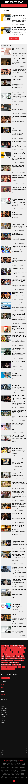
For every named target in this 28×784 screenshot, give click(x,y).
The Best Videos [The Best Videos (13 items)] (4, 662)
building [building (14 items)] (2, 649)
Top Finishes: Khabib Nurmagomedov (16, 80)
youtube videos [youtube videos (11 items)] (12, 668)
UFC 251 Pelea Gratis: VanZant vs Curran (19, 212)
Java (7, 776)
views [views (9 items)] (19, 666)
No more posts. (14, 38)
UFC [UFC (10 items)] (16, 666)
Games (2, 744)
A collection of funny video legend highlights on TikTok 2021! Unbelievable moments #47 (19, 482)
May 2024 (3, 706)
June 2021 (3, 720)
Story (2, 770)
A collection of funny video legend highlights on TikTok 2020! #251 (18, 425)
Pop (18, 766)
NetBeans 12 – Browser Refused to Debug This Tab (19, 627)
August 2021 (3, 716)
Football (22, 771)
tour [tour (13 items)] (8, 666)
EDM (11, 766)
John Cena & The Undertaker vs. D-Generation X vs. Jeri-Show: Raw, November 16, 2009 (19, 280)
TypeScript (11, 777)
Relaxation (3, 767)
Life (17, 768)
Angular (2, 776)
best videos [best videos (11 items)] (3, 647)
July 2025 (3, 702)
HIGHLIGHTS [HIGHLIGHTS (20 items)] (20, 654)
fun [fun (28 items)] (2, 654)
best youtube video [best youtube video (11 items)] (11, 647)
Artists (8, 764)
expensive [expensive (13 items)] (16, 651)
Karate (3, 773)
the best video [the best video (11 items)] (20, 660)
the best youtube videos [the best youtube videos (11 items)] (6, 664)
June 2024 (3, 704)
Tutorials (2, 746)
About (23, 760)
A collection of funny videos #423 (18, 459)
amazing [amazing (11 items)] (7, 645)
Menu (2, 5)
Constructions (22, 767)
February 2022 (3, 708)
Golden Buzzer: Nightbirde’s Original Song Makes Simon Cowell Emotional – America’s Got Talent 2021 (18, 527)
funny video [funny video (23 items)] (7, 654)
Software (2, 750)
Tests (13, 774)
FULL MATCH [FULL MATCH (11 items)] (21, 651)
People (16, 767)
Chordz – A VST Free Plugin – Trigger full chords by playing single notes (18, 153)
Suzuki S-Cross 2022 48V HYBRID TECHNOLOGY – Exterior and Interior (19, 15)
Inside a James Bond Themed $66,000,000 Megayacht (18, 303)
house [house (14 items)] (2, 656)
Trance (12, 767)
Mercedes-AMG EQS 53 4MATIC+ (19, 27)
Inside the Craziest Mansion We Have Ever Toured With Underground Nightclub (19, 411)
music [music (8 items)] (7, 658)
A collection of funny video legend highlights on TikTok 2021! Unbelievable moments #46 (19, 166)
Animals (2, 727)
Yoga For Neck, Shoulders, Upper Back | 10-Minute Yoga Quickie (19, 436)
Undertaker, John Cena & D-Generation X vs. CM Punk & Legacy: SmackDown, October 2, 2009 (19, 397)
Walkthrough (23, 777)
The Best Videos (14, 2)
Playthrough (22, 770)
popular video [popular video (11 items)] (21, 658)
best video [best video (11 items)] (21, 645)
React (6, 777)
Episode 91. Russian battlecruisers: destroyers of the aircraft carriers (19, 567)
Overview (16, 770)
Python (2, 777)
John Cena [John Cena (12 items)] (8, 656)
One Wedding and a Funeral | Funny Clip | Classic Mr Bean (18, 492)
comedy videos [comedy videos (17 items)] (14, 649)
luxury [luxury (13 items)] (2, 658)
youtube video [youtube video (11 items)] (4, 668)
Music (2, 737)
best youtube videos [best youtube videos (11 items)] (21, 647)
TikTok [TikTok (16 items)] (14, 664)
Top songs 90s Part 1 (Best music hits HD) (19, 247)
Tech (1, 742)
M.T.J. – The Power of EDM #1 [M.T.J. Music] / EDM (18, 362)
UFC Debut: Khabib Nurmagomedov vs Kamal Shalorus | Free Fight (17, 235)
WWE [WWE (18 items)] (24, 666)
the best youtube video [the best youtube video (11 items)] (14, 662)
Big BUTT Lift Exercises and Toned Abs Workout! (18, 105)
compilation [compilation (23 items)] (21, 649)
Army (1, 729)
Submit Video (5, 677)
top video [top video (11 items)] (19, 664)
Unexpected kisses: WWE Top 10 (19, 175)
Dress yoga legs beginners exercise (18, 473)
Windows (9, 778)
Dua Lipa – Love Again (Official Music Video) (18, 59)
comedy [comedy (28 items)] (7, 649)
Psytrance (23, 766)
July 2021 (3, 718)
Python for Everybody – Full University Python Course (18, 615)
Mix (14, 766)
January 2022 (3, 710)
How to (3, 766)
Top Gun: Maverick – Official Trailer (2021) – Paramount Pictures (18, 350)
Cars (1, 731)
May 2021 (3, 722)
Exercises (4, 768)
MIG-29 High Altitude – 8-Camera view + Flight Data (19, 384)
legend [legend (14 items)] (13, 656)
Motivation (22, 768)
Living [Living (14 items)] (22, 656)
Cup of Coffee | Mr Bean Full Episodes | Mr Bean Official (18, 223)
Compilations (16, 771)
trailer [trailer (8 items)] (12, 666)
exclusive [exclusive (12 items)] (10, 651)
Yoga (19, 778)
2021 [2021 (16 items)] (2, 645)
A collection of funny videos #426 (18, 127)
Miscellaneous (21, 773)
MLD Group (19, 760)
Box (11, 771)
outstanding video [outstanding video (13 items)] (13, 658)
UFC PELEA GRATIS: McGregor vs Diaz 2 (19, 142)
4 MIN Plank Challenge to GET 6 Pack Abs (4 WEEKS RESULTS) (19, 70)
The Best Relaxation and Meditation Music (11, 763)
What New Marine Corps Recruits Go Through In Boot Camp (19, 447)
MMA (8, 773)
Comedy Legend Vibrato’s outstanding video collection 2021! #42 (18, 541)
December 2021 (4, 712)
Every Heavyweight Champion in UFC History (19, 257)
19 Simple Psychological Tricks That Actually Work (19, 603)
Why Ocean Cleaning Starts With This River (19, 590)
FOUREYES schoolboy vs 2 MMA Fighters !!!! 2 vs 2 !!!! (19, 580)
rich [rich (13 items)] (15, 660)
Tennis (12, 773)
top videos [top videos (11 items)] (3, 666)
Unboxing (17, 777)
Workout (14, 778)
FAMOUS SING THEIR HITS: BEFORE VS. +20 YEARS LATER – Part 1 (19, 337)
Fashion (9, 768)
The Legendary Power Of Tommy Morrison (19, 117)
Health (13, 768)
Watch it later (3, 754)
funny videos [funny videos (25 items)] (13, 654)
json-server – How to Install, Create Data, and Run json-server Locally (19, 199)
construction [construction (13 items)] (3, 651)
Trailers (2, 752)
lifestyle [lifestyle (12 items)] (17, 656)
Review (3, 771)
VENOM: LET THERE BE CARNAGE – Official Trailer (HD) (19, 514)
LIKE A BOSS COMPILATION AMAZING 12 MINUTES (18, 269)
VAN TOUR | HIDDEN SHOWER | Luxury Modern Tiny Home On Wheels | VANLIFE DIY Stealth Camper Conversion (18, 553)
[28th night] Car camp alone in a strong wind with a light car (19, 504)
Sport (2, 748)
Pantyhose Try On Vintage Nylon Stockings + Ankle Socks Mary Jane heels (19, 314)
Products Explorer (9, 761)
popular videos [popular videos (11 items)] (4, 660)
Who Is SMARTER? (16, 326)
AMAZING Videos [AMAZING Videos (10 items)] (14, 645)
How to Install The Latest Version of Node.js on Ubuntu (19, 93)
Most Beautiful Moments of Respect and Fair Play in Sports (19, 187)
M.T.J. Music (17, 761)
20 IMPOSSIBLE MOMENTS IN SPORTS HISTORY (18, 373)
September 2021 (4, 714)
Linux (12, 770)
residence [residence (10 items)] (11, 660)
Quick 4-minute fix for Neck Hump (18, 49)
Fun (1, 735)
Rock (8, 767)
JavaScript (12, 776)
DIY (1, 733)
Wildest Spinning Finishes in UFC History (19, 293)
